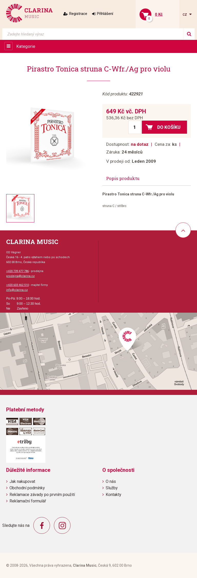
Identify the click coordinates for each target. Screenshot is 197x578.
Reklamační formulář (27, 501)
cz (185, 14)
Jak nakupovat (22, 481)
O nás (111, 481)
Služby (112, 487)
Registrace (78, 13)
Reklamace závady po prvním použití (42, 494)
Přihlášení (105, 13)
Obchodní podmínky (27, 487)
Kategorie (25, 46)
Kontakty (113, 494)
